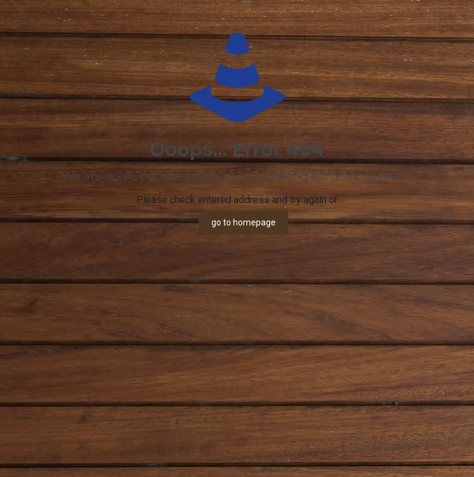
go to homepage (243, 222)
